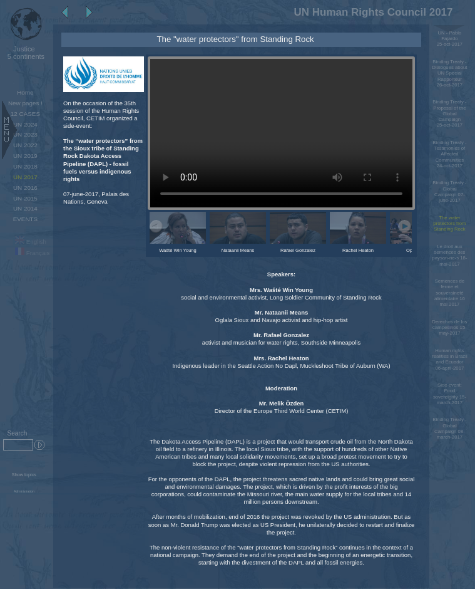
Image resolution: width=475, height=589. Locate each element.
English (30, 241)
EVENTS (25, 219)
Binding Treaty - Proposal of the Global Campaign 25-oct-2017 (449, 113)
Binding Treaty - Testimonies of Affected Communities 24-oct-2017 (449, 154)
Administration (24, 491)
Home (25, 92)
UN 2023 (25, 134)
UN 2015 (25, 198)
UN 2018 (25, 166)
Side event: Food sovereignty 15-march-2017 (449, 393)
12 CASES (25, 113)
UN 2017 (25, 177)
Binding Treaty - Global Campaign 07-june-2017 (449, 191)
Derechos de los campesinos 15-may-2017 (449, 327)
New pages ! (25, 103)
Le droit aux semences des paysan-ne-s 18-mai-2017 (449, 255)
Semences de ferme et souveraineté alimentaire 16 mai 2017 (449, 292)
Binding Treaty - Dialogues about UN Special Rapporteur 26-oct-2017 (449, 73)
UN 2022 (25, 145)
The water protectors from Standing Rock (449, 223)
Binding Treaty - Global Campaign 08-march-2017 (449, 428)
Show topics (24, 474)
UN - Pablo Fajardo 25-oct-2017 (449, 39)
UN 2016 (25, 187)
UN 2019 (25, 155)
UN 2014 (25, 208)
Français (32, 252)
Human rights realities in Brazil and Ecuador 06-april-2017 (449, 359)
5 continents (24, 52)
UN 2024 (25, 124)
